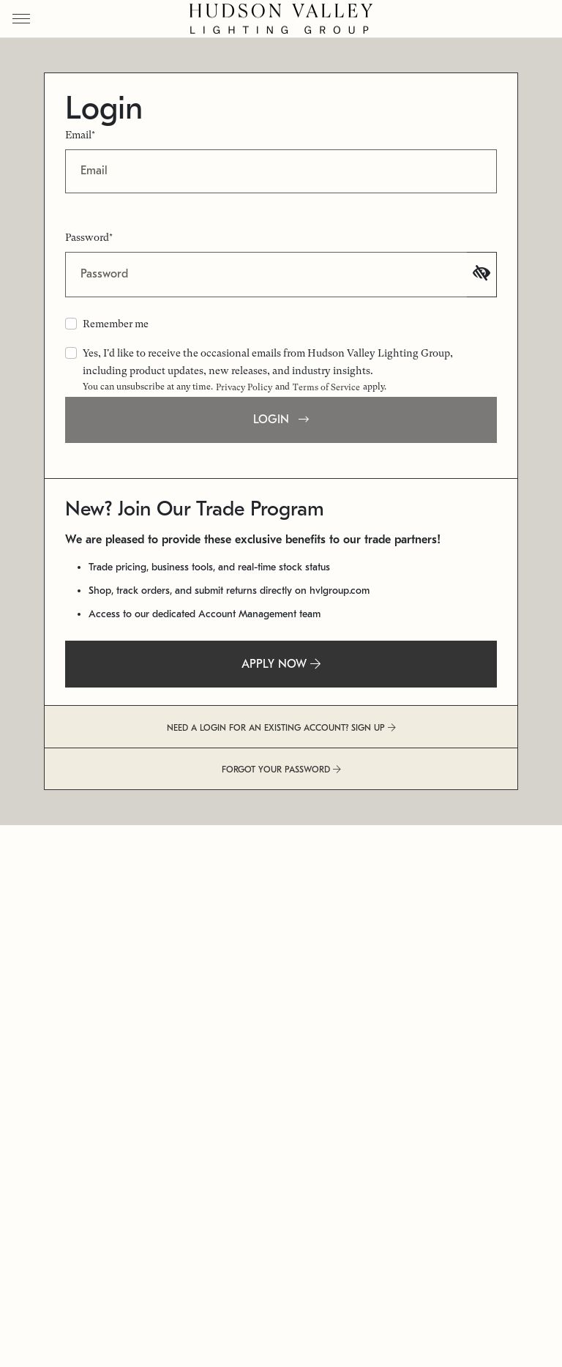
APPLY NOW (281, 664)
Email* (80, 135)
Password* (89, 237)
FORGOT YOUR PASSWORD (281, 769)
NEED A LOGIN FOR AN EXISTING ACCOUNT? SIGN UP (281, 728)
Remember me (116, 323)
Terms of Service (326, 387)
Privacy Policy (244, 387)
